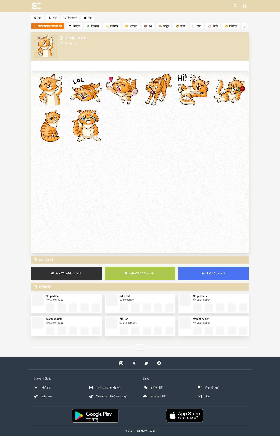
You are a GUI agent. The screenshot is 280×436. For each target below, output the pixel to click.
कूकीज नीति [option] (152, 387)
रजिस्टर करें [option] (43, 396)
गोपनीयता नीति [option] (154, 396)
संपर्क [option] (204, 396)
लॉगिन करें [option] (42, 387)
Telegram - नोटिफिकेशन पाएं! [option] (107, 396)
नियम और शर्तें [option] (208, 387)
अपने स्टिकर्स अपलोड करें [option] (104, 387)
